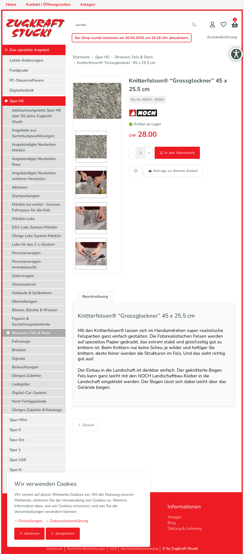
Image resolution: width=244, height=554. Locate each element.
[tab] (94, 295)
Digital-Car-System (29, 392)
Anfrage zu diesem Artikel (173, 171)
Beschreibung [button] (96, 296)
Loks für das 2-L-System (33, 244)
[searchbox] (130, 25)
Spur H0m (18, 420)
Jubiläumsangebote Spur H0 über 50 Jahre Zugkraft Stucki (36, 116)
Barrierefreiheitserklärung (139, 548)
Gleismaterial (24, 284)
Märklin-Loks (23, 218)
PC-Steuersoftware (27, 80)
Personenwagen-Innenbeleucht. (27, 264)
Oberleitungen (24, 301)
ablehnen (29, 533)
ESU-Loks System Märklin (34, 227)
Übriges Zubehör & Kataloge (37, 410)
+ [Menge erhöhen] (149, 153)
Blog (172, 522)
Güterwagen (23, 275)
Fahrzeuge (21, 341)
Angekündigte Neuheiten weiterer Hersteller (34, 175)
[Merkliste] (223, 25)
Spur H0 (17, 101)
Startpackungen (26, 196)
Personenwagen (26, 253)
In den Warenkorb (177, 152)
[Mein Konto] (212, 25)
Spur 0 (15, 430)
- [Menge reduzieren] (132, 153)
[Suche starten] (194, 25)
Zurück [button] (86, 429)
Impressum (54, 548)
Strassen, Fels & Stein (31, 332)
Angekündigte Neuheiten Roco (34, 161)
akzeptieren (63, 533)
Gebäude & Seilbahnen (32, 293)
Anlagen (175, 517)
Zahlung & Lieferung (185, 528)
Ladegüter (21, 384)
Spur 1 (15, 449)
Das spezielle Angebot (29, 50)
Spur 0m (17, 439)
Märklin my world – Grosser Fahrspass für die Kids (36, 207)
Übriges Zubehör (26, 375)
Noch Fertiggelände (29, 401)
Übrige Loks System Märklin (36, 235)
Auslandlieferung (222, 37)
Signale (18, 358)
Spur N (15, 469)
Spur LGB (18, 459)
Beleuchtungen (25, 367)
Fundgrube (19, 70)
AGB (113, 548)
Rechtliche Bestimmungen (86, 548)
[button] (235, 25)
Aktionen (20, 187)
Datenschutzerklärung (67, 521)
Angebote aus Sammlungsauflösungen (33, 133)
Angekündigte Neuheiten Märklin (34, 147)
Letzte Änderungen (26, 60)
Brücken (19, 350)
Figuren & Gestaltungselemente (31, 321)
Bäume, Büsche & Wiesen (34, 310)
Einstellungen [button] (28, 521)
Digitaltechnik (22, 90)
